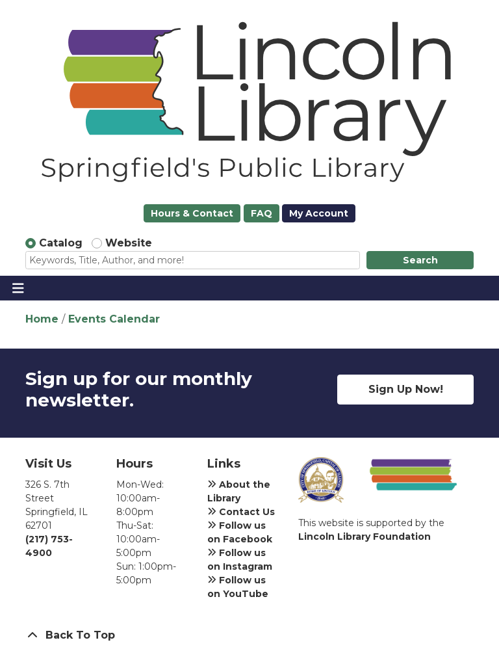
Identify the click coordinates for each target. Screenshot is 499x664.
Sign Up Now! (405, 389)
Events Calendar (114, 319)
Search (420, 260)
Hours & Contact (192, 213)
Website (128, 243)
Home (41, 319)
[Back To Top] (249, 635)
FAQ (261, 213)
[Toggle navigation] (17, 288)
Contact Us (241, 512)
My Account (318, 213)
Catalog (61, 243)
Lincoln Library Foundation (364, 536)
